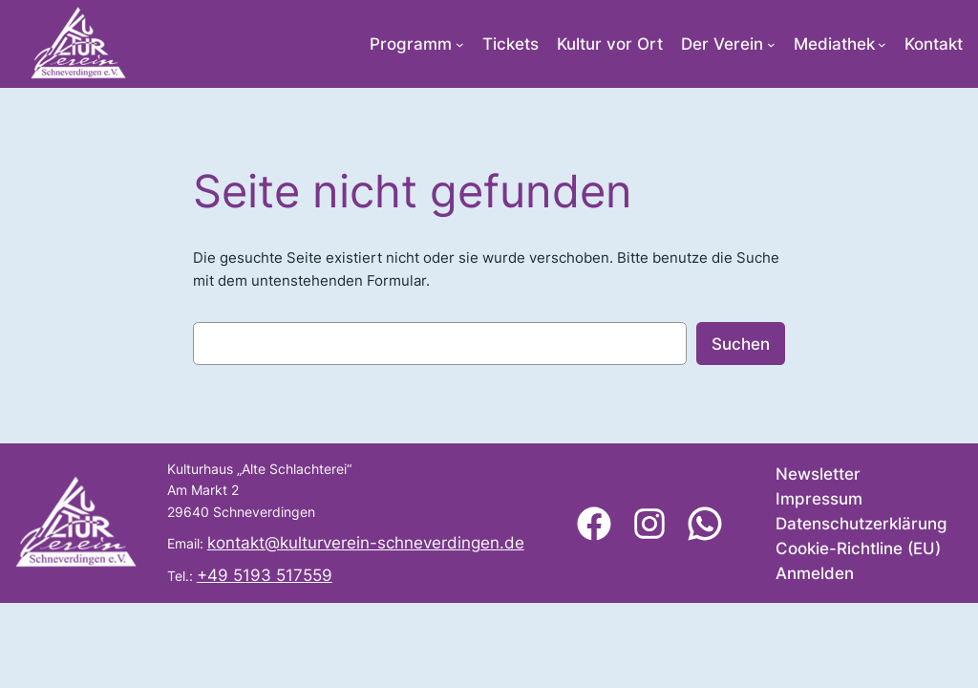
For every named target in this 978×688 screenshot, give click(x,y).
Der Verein (722, 44)
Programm (411, 44)
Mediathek (834, 44)
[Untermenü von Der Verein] (771, 44)
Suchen (741, 344)
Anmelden (815, 573)
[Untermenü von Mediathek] (882, 44)
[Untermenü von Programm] (460, 44)
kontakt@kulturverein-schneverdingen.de (365, 542)
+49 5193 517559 (264, 575)
